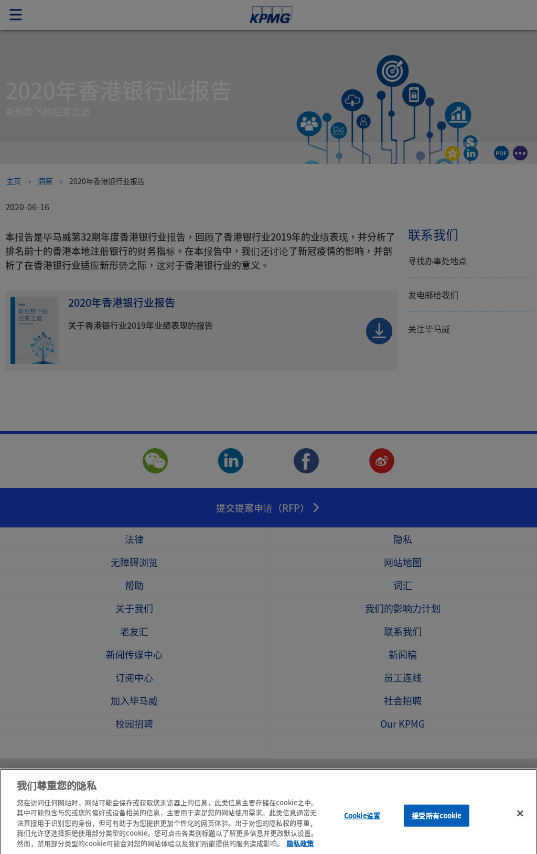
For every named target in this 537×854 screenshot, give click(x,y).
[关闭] (520, 822)
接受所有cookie (436, 824)
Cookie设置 (362, 824)
